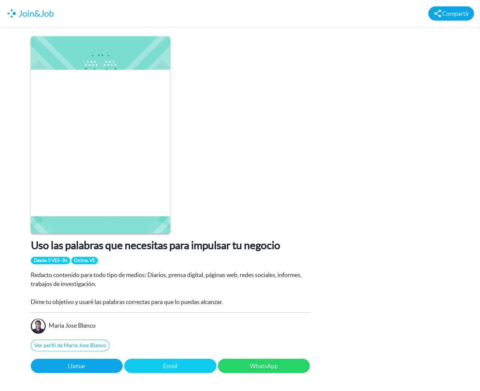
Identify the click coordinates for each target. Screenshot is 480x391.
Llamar (77, 366)
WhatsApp (264, 366)
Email (170, 366)
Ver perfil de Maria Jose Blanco (70, 345)
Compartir (451, 13)
